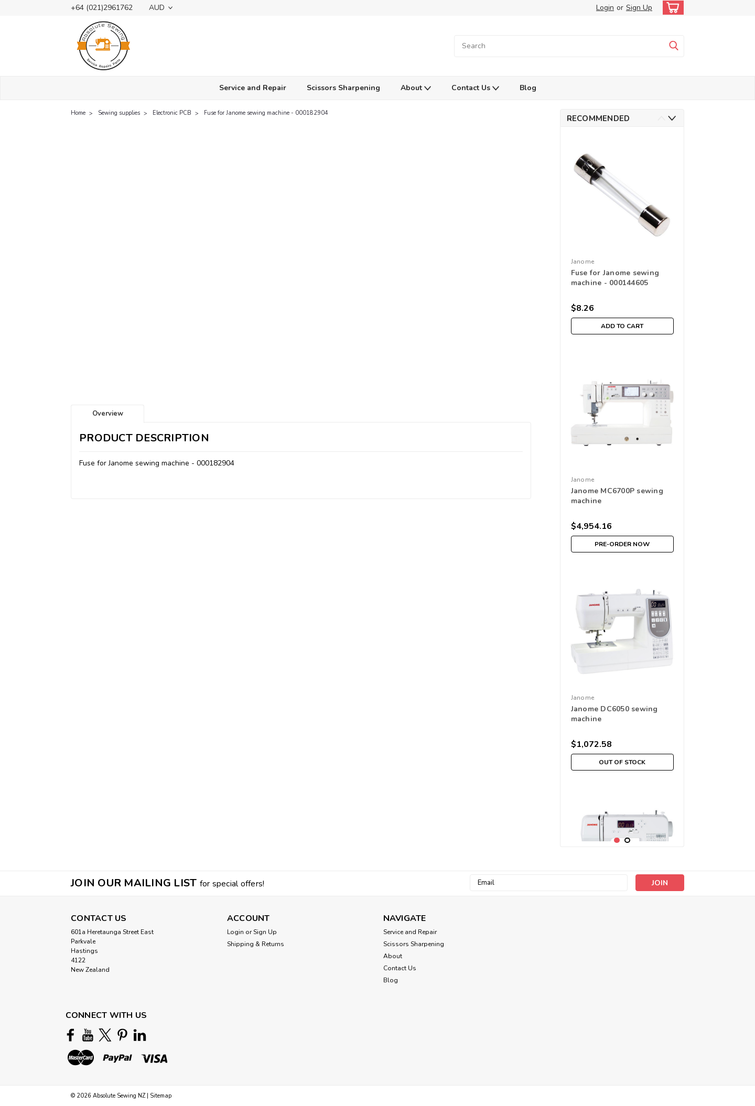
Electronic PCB (172, 113)
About (416, 88)
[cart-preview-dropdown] (670, 8)
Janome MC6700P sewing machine (617, 496)
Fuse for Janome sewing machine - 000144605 (615, 278)
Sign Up (639, 8)
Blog (528, 88)
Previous (661, 118)
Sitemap (160, 1096)
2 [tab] (627, 840)
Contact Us (475, 88)
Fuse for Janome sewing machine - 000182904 (266, 113)
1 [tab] (617, 840)
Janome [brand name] (583, 261)
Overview (107, 413)
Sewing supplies (119, 113)
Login (605, 8)
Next (672, 118)
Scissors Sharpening (343, 88)
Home (78, 113)
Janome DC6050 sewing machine (614, 714)
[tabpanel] (622, 237)
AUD (160, 8)
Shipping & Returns (255, 944)
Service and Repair (252, 88)
